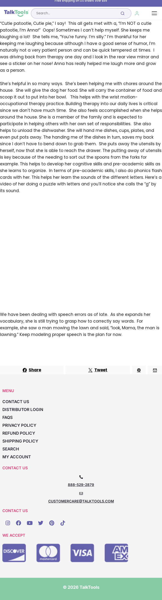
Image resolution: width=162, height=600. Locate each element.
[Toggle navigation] (154, 13)
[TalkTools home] (16, 13)
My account (16, 456)
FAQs (7, 417)
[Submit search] (122, 13)
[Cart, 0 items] (148, 13)
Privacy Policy (19, 425)
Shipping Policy (20, 441)
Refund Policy (18, 433)
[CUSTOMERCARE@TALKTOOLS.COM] (81, 493)
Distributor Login (22, 409)
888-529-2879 (81, 484)
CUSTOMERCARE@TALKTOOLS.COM (81, 501)
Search (10, 449)
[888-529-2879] (81, 477)
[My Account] (137, 13)
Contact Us (15, 401)
